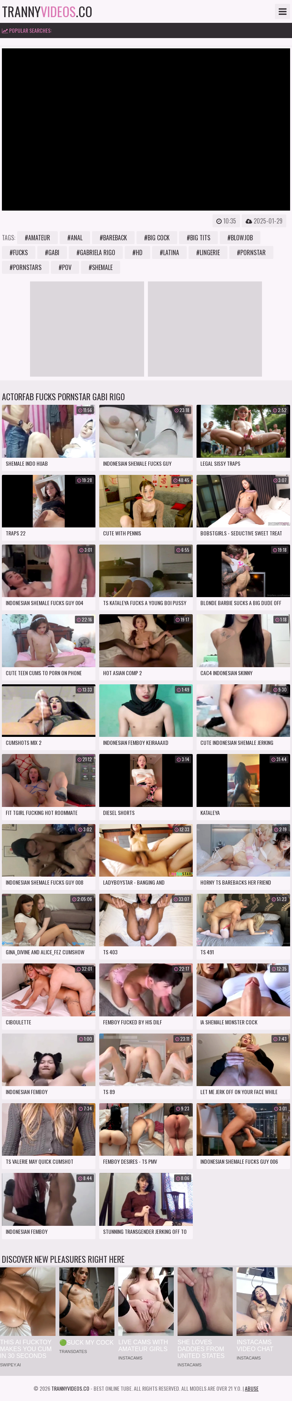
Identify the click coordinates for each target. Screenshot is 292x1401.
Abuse (252, 1388)
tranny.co (47, 11)
